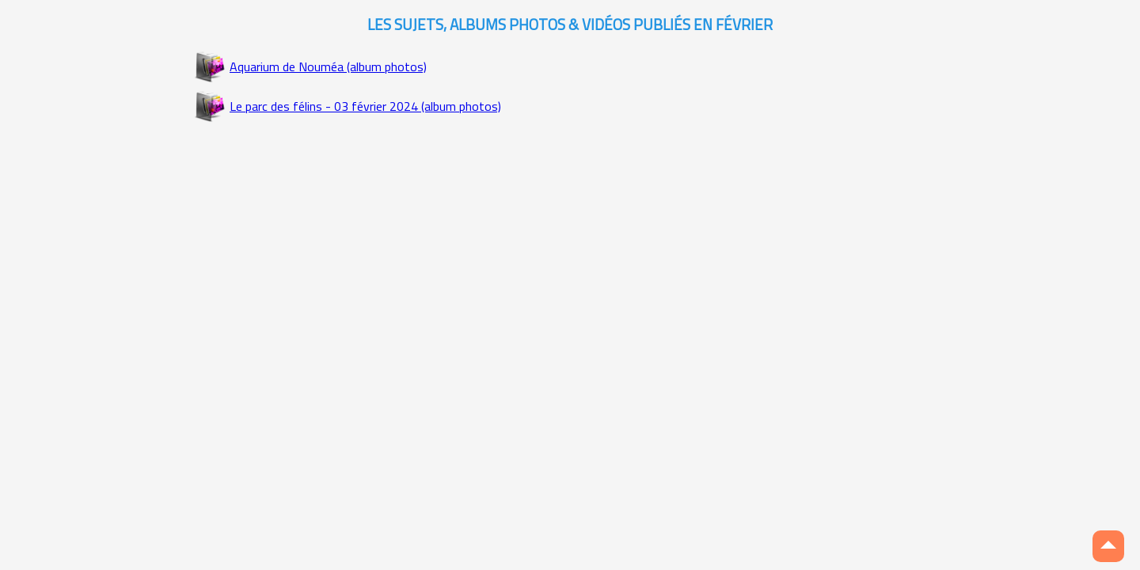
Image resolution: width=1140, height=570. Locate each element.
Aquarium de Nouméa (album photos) (328, 66)
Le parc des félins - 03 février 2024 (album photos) (365, 106)
